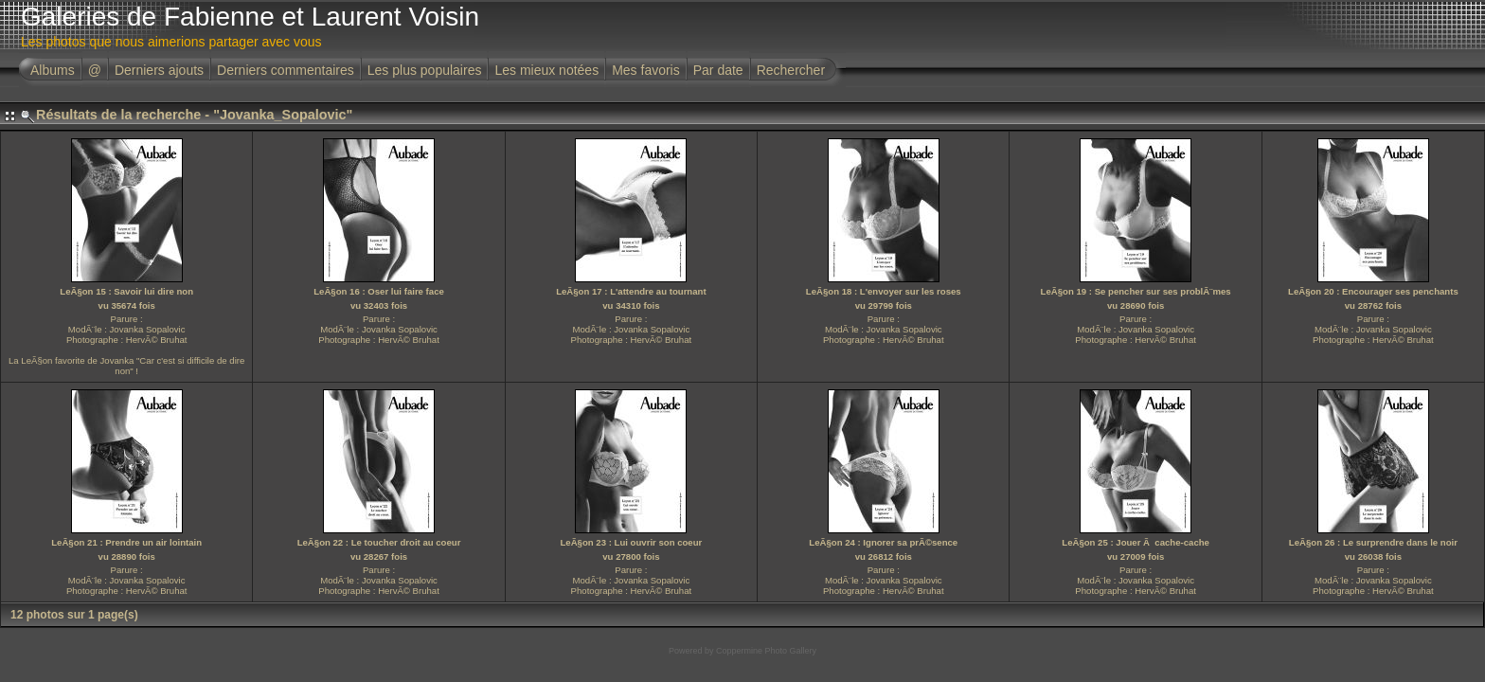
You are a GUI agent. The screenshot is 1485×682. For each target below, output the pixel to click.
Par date (718, 70)
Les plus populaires (424, 70)
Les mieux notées (546, 70)
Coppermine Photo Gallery (766, 650)
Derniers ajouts (159, 70)
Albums (52, 70)
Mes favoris (646, 70)
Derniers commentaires (285, 70)
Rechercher (791, 70)
